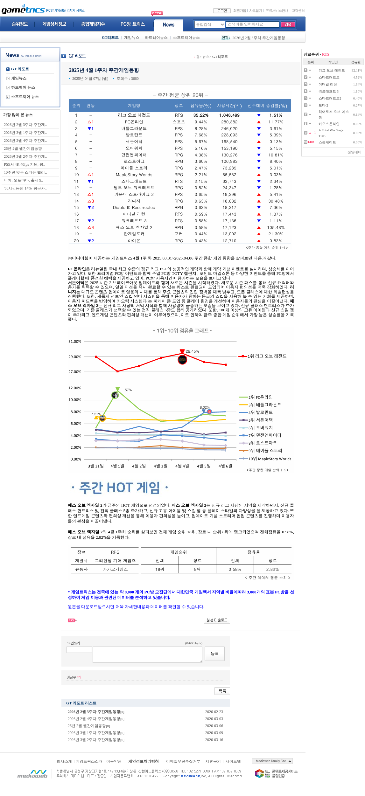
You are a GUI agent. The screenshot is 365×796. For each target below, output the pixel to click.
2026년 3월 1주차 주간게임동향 (94, 732)
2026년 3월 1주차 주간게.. (25, 132)
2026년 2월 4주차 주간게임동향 (94, 718)
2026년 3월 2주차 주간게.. (25, 156)
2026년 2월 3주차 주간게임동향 (259, 38)
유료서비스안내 (277, 10)
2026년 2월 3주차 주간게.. (25, 124)
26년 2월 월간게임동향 (23, 148)
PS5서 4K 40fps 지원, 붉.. (24, 164)
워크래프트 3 (329, 91)
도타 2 (323, 105)
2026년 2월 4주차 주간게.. (25, 140)
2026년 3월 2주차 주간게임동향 (94, 739)
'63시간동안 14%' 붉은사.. (25, 188)
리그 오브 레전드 (332, 70)
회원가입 (239, 10)
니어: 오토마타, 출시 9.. (23, 180)
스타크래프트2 (330, 98)
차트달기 (255, 10)
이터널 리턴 (328, 84)
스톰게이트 (327, 142)
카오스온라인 (329, 124)
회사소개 (64, 761)
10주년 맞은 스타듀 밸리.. (25, 172)
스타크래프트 (329, 77)
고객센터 (298, 10)
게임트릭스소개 (89, 761)
